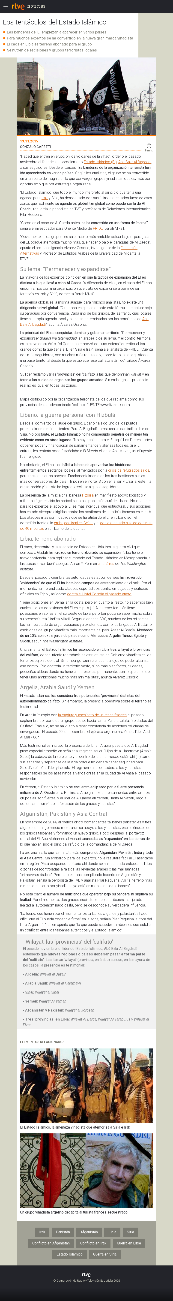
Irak (45, 198)
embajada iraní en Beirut (73, 523)
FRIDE (98, 228)
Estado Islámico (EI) (100, 162)
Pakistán (63, 1232)
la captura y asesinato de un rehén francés (92, 715)
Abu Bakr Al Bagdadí (134, 162)
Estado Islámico (70, 1254)
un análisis (106, 563)
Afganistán (89, 1232)
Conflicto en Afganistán (51, 1243)
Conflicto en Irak (93, 1243)
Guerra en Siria (104, 1254)
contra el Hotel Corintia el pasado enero (99, 594)
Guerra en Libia (129, 1243)
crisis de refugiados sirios (128, 470)
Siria (130, 1232)
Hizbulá (88, 495)
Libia (112, 1232)
